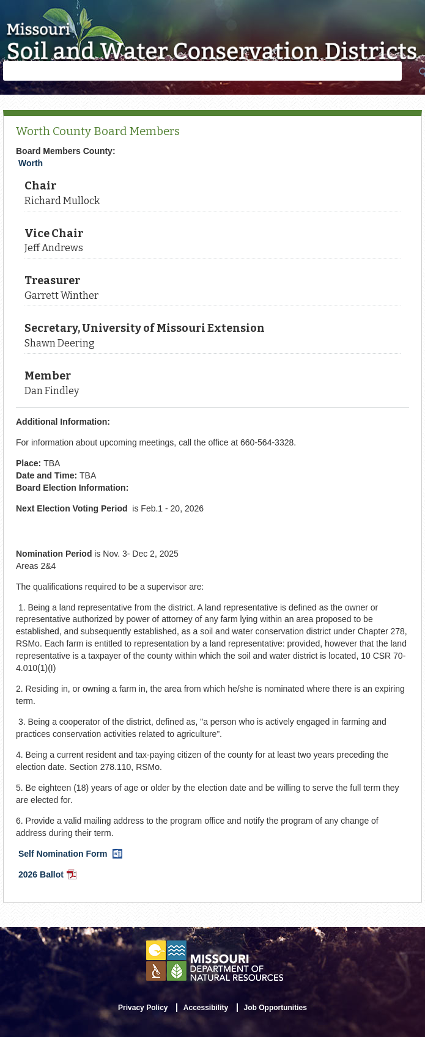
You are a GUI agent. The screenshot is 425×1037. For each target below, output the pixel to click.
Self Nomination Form (71, 855)
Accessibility (205, 1007)
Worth (30, 163)
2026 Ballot (48, 876)
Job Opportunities (275, 1007)
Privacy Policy (143, 1007)
